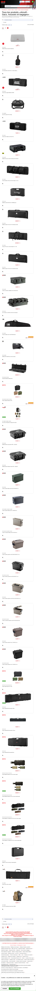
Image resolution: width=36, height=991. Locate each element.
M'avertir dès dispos (30, 337)
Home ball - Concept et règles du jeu (7, 967)
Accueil (9, 9)
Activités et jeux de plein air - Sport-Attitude (21, 967)
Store (13, 9)
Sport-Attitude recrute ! (5, 964)
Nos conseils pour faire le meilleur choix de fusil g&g (9, 969)
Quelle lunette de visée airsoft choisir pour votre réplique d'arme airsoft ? (12, 972)
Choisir (4, 988)
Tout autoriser (14, 988)
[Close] (34, 975)
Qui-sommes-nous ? (13, 964)
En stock (5, 22)
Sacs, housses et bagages (23, 9)
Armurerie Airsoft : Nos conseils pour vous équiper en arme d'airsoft (12, 970)
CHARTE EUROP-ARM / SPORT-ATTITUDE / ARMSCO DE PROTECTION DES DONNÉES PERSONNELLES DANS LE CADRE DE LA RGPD (16, 965)
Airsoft (16, 9)
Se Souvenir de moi (23, 2)
